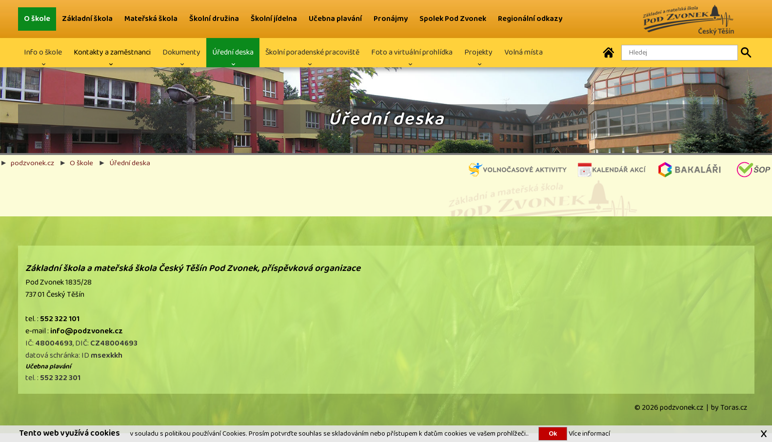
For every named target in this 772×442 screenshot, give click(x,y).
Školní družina (214, 19)
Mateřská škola (151, 19)
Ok (553, 433)
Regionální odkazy (530, 19)
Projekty (478, 52)
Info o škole (43, 52)
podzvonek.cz (32, 163)
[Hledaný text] (679, 52)
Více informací (588, 433)
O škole (37, 19)
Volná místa (523, 52)
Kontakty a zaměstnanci (112, 52)
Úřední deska (233, 52)
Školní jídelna (274, 19)
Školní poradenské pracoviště (312, 52)
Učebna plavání (335, 19)
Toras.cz (733, 408)
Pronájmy (391, 19)
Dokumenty (181, 52)
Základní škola (87, 19)
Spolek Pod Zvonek (452, 19)
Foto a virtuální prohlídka (412, 52)
